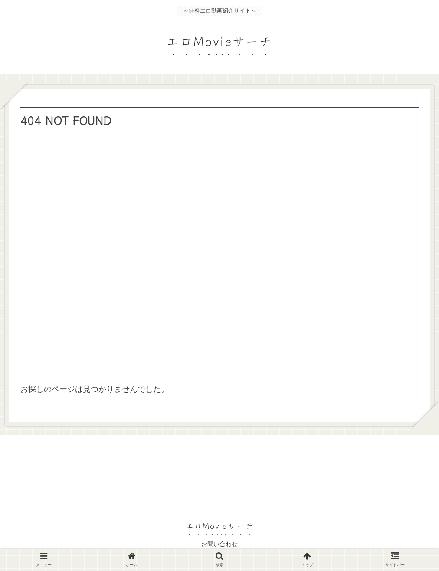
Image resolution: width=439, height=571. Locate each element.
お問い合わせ (219, 544)
